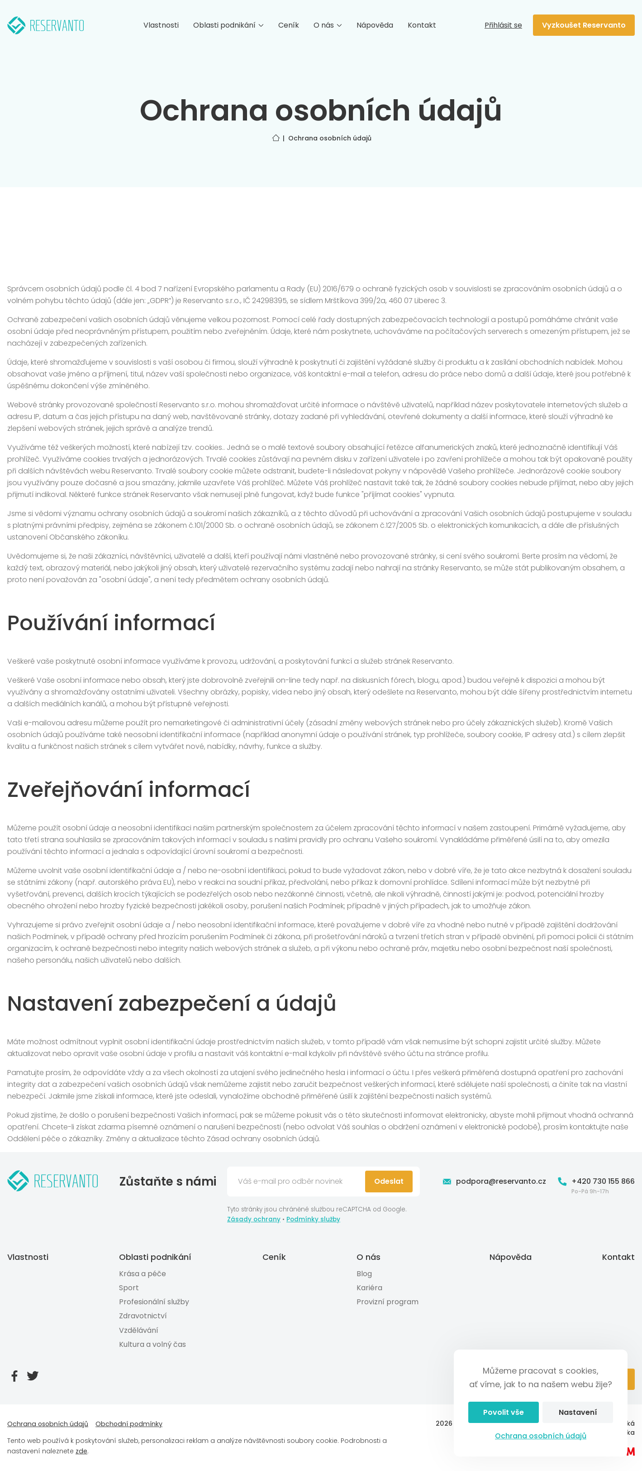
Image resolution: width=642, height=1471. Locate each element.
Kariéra (369, 1288)
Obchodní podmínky (128, 1423)
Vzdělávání (138, 1330)
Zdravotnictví (143, 1316)
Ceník (288, 25)
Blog (364, 1273)
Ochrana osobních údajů (540, 1436)
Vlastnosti (161, 25)
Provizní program (387, 1302)
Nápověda (375, 25)
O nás (328, 25)
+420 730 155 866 (596, 1181)
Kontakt (422, 25)
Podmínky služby (313, 1219)
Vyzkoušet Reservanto (584, 25)
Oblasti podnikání (228, 25)
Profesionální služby (154, 1302)
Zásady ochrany (254, 1219)
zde (81, 1451)
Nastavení (578, 1412)
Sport (129, 1288)
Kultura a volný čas (152, 1344)
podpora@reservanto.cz (494, 1181)
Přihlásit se (503, 25)
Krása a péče (142, 1273)
